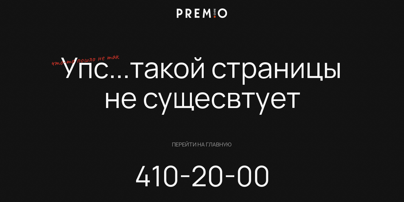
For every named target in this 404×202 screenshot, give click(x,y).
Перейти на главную (201, 144)
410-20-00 (202, 175)
